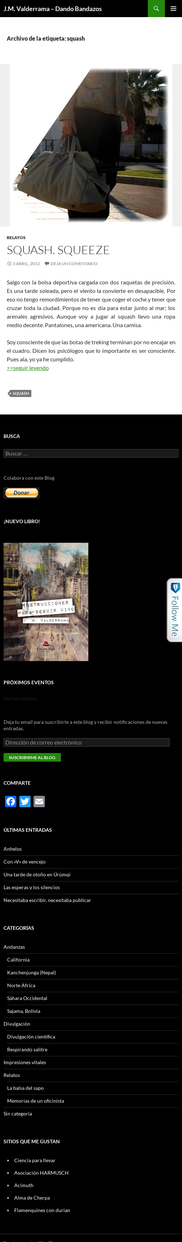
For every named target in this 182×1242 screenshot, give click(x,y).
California (18, 960)
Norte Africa (21, 985)
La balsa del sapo (25, 1088)
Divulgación (17, 1024)
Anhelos (13, 849)
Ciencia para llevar (35, 1160)
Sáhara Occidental (27, 998)
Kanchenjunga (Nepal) (31, 972)
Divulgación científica (31, 1037)
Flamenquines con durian (42, 1210)
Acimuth (23, 1185)
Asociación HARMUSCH (41, 1173)
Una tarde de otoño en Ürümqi (37, 874)
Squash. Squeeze (58, 249)
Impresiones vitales (25, 1062)
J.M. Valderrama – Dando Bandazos (53, 8)
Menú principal (173, 8)
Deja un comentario (74, 263)
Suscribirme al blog (32, 757)
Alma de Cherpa (32, 1198)
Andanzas (14, 947)
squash (21, 393)
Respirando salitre (27, 1049)
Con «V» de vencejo (25, 862)
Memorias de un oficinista (35, 1101)
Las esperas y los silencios (32, 887)
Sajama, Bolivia (23, 1011)
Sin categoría (18, 1113)
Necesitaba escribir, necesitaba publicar (47, 900)
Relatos (16, 237)
